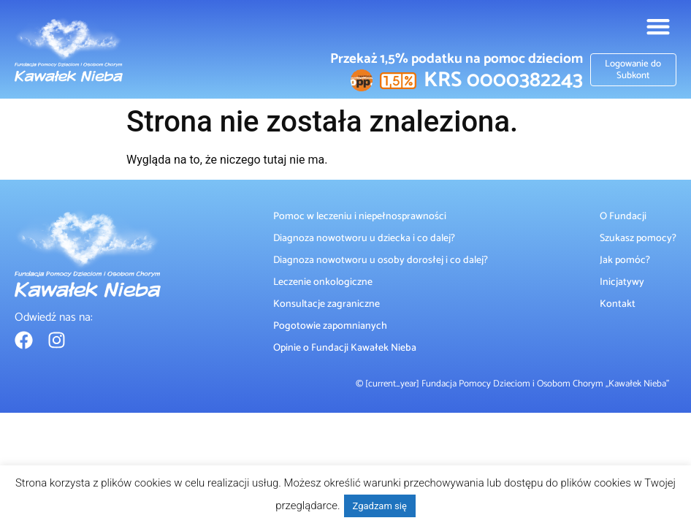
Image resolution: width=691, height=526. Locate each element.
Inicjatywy (622, 282)
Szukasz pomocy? (638, 238)
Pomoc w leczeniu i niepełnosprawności (359, 216)
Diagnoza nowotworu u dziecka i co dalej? (364, 238)
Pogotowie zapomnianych (330, 326)
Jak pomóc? (625, 260)
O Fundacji (623, 216)
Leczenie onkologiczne (323, 282)
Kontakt (617, 304)
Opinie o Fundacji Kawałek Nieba (344, 347)
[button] (657, 26)
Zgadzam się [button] (380, 505)
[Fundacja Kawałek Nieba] (69, 49)
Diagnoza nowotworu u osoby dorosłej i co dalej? (380, 260)
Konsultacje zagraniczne (326, 304)
